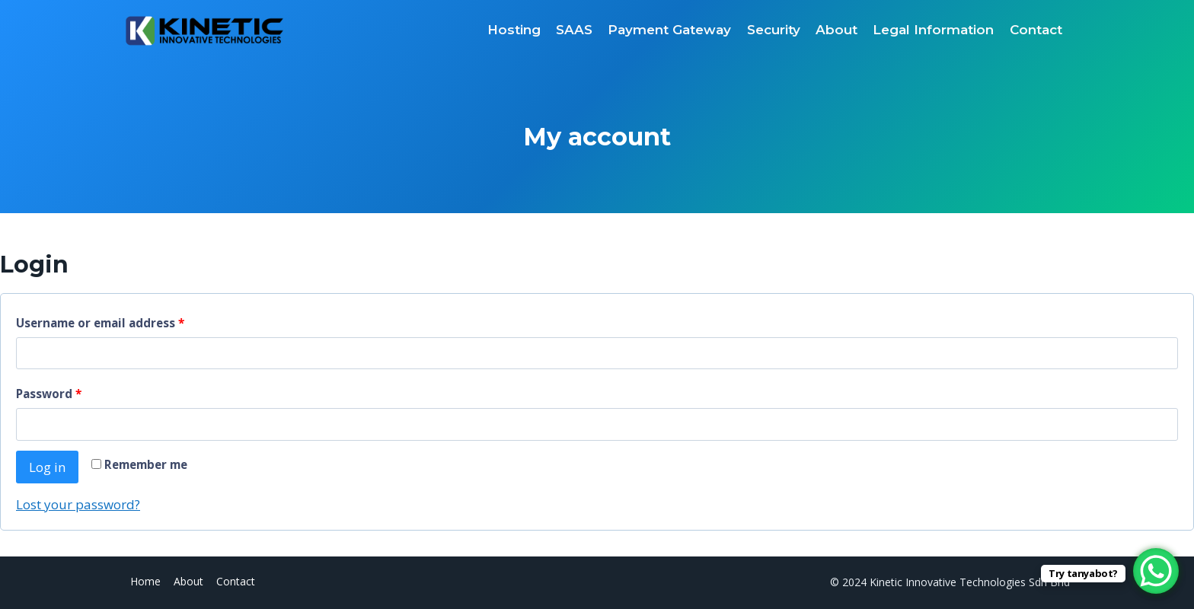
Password (52, 394)
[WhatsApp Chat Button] (1156, 571)
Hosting (514, 29)
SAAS (574, 29)
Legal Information (933, 29)
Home (145, 581)
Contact (1036, 29)
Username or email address (103, 323)
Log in (47, 467)
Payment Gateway (669, 29)
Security (773, 29)
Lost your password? (78, 504)
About (836, 29)
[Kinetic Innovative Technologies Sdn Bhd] (204, 30)
